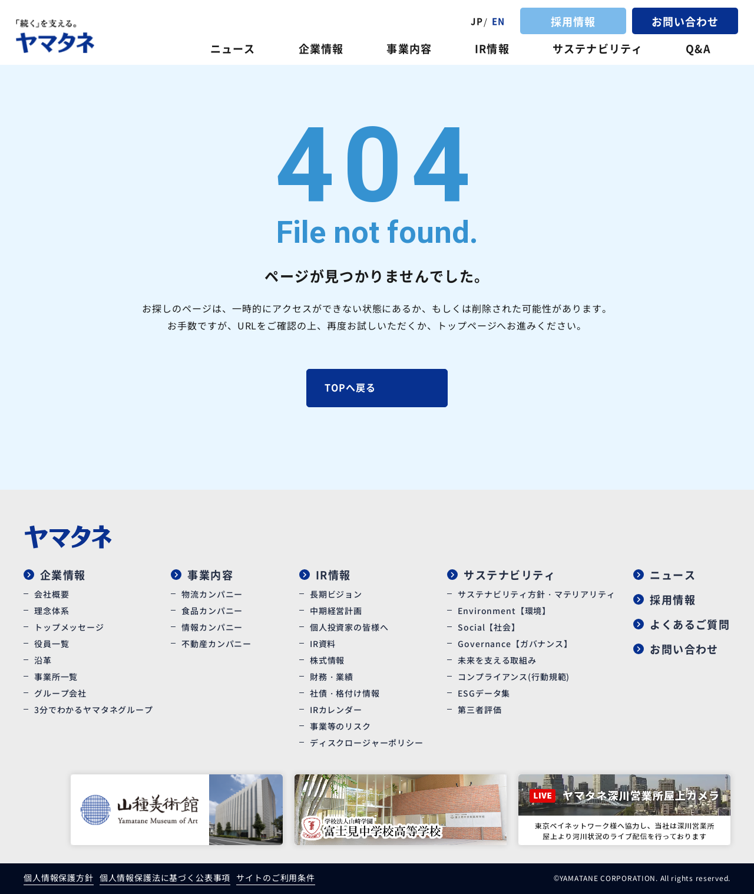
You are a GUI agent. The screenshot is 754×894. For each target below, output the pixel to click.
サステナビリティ (598, 48)
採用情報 (573, 21)
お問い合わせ (685, 21)
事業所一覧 (56, 676)
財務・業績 (331, 676)
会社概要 (51, 594)
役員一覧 (51, 643)
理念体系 (51, 610)
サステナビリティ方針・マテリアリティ (536, 594)
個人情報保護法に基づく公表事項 (165, 877)
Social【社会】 (489, 627)
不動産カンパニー (216, 643)
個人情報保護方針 (59, 877)
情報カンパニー (212, 627)
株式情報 (327, 660)
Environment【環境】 (504, 610)
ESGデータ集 (484, 693)
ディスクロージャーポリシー (367, 742)
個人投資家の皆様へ (349, 627)
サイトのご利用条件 (275, 877)
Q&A (698, 48)
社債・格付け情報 (345, 693)
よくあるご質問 (690, 624)
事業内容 (408, 48)
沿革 (43, 660)
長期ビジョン (336, 594)
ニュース (232, 48)
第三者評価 (479, 709)
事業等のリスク (340, 726)
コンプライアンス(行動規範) (514, 676)
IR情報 (492, 48)
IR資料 (323, 643)
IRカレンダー (336, 709)
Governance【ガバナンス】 (515, 643)
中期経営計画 (336, 610)
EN (498, 21)
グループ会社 (60, 693)
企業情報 (321, 48)
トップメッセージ (69, 627)
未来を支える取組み (497, 660)
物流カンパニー (212, 594)
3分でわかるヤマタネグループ (93, 709)
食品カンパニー (212, 610)
